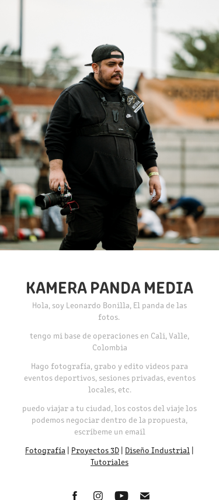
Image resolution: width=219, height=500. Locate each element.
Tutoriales (109, 461)
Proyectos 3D (95, 450)
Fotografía (45, 450)
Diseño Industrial (157, 450)
